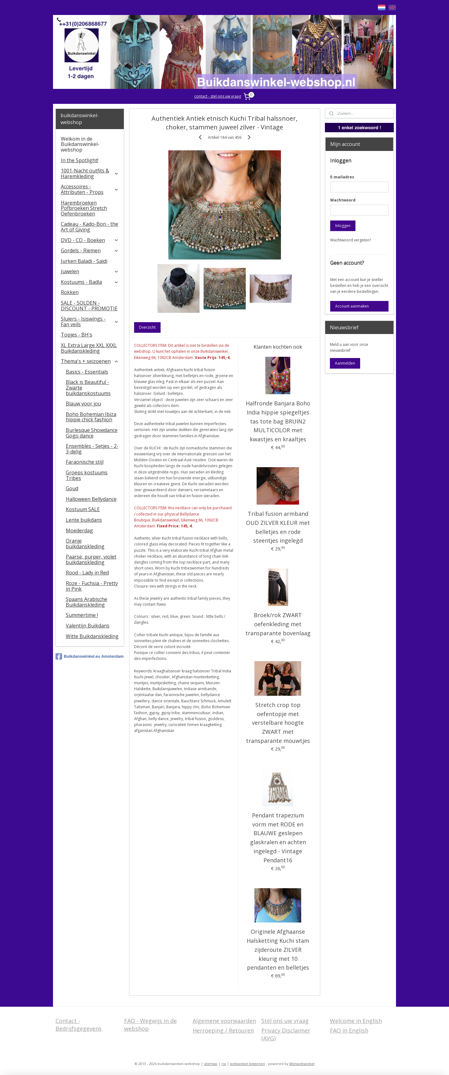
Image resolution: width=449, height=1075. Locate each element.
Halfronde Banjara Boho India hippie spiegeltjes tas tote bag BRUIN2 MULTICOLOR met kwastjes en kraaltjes (277, 421)
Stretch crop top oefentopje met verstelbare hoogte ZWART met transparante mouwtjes (278, 722)
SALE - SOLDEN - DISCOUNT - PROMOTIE (89, 305)
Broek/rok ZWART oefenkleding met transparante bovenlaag (277, 624)
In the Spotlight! (79, 160)
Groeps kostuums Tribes (87, 475)
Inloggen (342, 225)
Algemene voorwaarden (224, 1020)
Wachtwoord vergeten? (350, 240)
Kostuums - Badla (90, 281)
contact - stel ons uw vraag (217, 96)
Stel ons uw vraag (285, 1020)
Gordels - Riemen (90, 250)
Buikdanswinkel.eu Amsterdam (90, 656)
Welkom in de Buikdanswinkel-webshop (80, 144)
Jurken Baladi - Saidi (84, 261)
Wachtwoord (342, 200)
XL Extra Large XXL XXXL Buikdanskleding (89, 348)
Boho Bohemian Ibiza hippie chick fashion (91, 417)
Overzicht (147, 327)
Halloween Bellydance (91, 499)
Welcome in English (356, 1020)
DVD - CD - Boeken (90, 240)
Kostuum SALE (83, 509)
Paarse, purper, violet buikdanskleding (91, 559)
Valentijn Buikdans (87, 625)
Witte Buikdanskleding (92, 636)
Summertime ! (82, 615)
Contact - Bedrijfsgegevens (79, 1024)
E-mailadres (342, 177)
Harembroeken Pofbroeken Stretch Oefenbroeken (84, 208)
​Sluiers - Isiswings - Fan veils (90, 321)
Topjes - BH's (76, 334)
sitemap (210, 1063)
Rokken (70, 292)
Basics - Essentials (87, 371)
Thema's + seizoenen (90, 361)
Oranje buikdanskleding (85, 543)
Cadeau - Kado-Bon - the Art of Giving (89, 226)
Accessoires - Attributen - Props (90, 189)
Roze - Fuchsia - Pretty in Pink (92, 586)
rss (223, 1063)
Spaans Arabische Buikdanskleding (86, 602)
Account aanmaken (352, 306)
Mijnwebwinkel (302, 1063)
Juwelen (90, 271)
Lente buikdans (84, 519)
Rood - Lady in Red (87, 572)
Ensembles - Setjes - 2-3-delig (92, 449)
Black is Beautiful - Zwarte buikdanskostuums (88, 387)
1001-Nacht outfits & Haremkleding (90, 173)
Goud (72, 488)
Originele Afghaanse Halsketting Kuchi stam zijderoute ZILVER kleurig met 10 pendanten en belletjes (277, 949)
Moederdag (79, 530)
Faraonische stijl (85, 461)
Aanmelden (345, 363)
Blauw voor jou (83, 403)
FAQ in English (349, 1030)
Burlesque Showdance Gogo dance (92, 433)
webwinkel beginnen (247, 1063)
